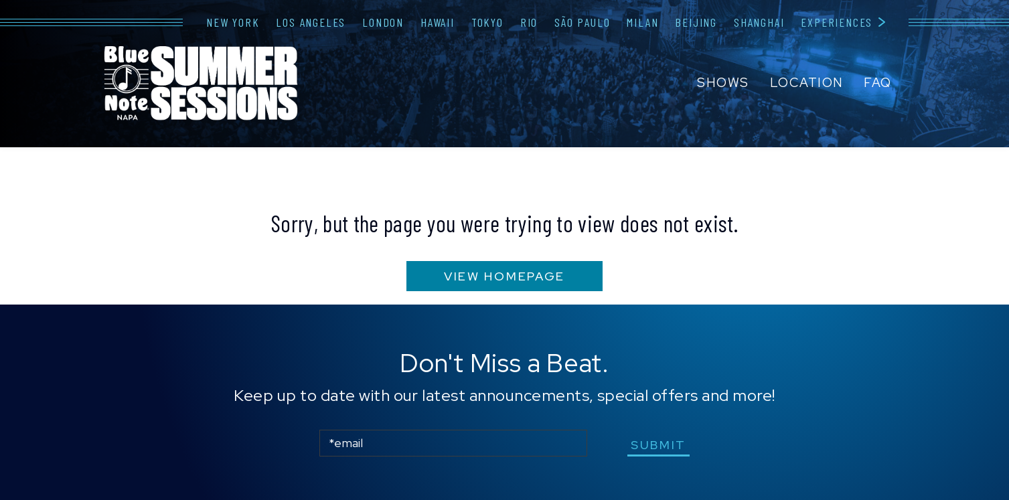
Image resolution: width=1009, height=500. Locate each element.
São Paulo (582, 22)
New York (232, 22)
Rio (529, 22)
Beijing (696, 22)
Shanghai (759, 22)
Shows (723, 82)
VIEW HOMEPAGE (504, 276)
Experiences (836, 22)
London (383, 22)
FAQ (878, 82)
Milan (642, 22)
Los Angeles (310, 22)
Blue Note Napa (200, 84)
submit (658, 444)
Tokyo (487, 22)
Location (807, 82)
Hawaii (437, 22)
